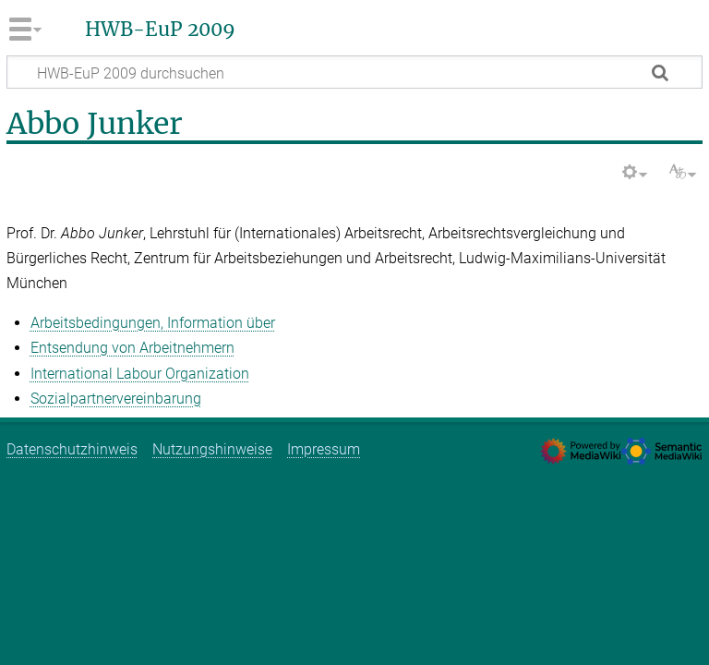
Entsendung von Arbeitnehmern (132, 348)
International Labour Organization (139, 373)
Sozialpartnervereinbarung (115, 398)
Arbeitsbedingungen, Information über (152, 323)
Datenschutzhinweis (72, 449)
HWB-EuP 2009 (160, 30)
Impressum (323, 449)
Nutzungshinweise (212, 449)
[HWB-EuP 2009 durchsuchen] (354, 72)
